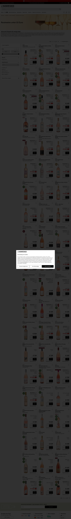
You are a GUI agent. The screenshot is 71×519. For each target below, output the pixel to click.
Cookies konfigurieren (23, 266)
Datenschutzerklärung (24, 262)
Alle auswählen (48, 266)
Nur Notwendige (35, 266)
